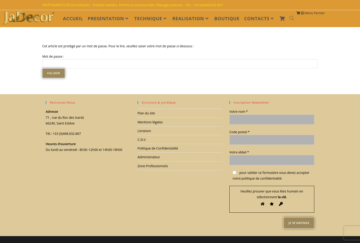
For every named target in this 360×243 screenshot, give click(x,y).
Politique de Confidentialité (158, 148)
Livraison (144, 131)
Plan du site (146, 113)
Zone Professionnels (153, 166)
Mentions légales (150, 122)
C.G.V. (142, 139)
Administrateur (149, 157)
